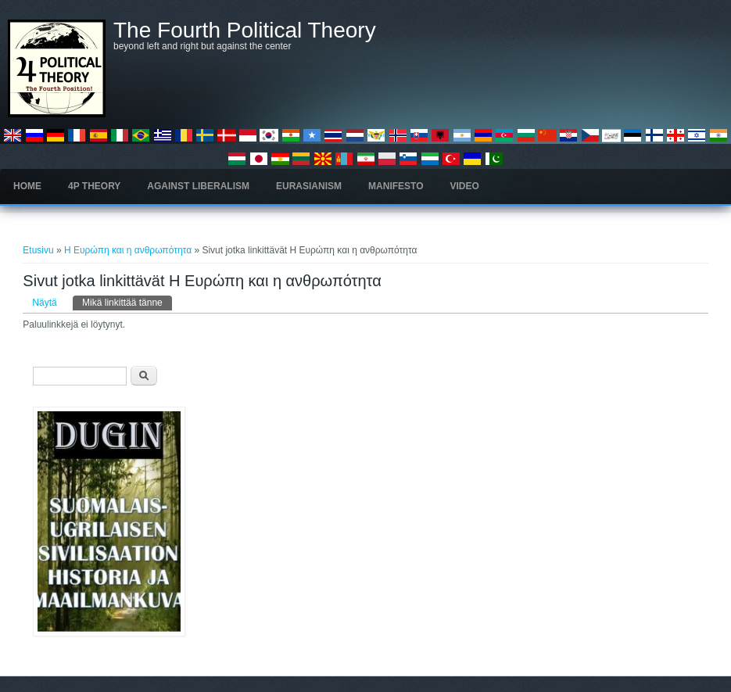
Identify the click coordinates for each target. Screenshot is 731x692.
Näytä (44, 302)
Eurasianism (309, 186)
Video (464, 186)
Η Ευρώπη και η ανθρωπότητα (128, 250)
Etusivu (38, 250)
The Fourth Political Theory (244, 30)
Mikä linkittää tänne (127, 302)
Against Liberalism (198, 186)
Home (27, 186)
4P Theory (94, 186)
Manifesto (395, 186)
